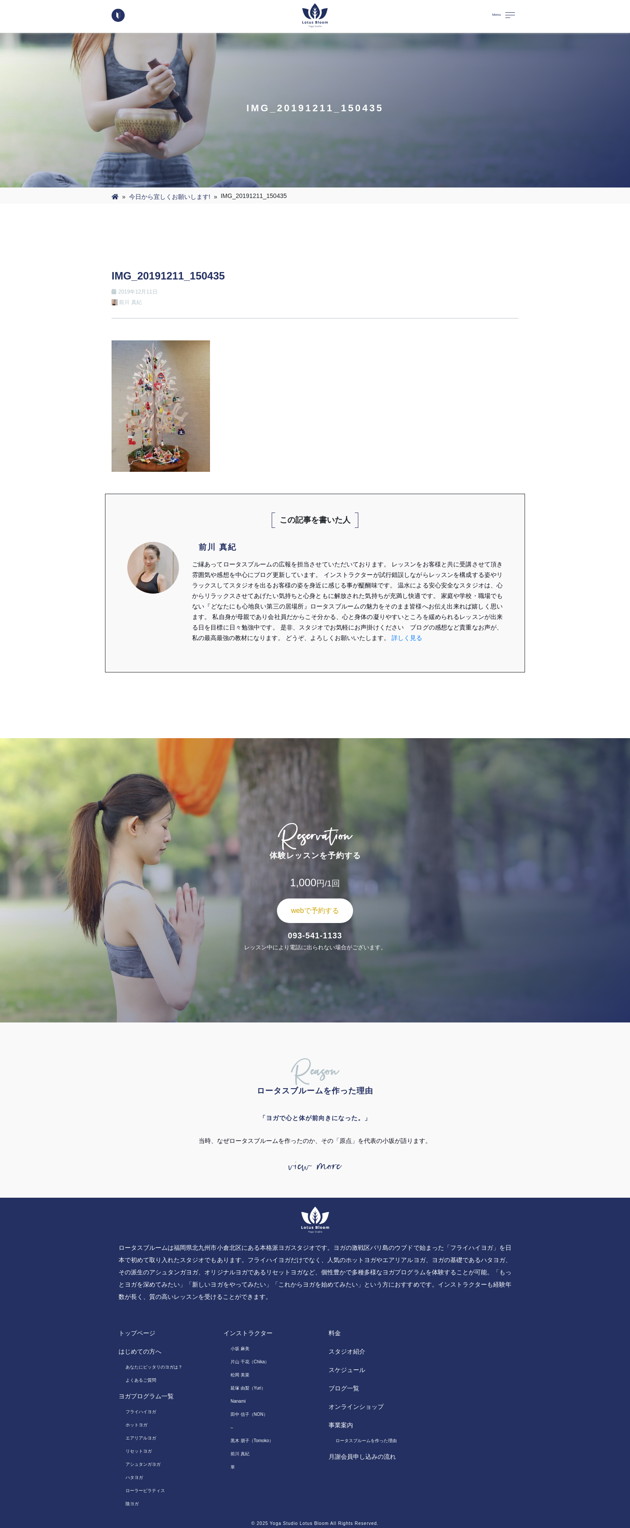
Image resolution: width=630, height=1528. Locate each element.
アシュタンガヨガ (143, 1464)
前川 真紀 (240, 1453)
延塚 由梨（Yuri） (248, 1388)
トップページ (137, 1333)
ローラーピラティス (145, 1490)
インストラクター (248, 1333)
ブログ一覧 (344, 1388)
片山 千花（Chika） (250, 1361)
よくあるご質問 (141, 1380)
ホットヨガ (136, 1424)
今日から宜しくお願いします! (169, 196)
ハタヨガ (134, 1477)
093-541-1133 (315, 935)
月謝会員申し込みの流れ (362, 1456)
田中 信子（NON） (249, 1414)
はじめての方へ (140, 1351)
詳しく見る (407, 637)
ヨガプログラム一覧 (146, 1396)
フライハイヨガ (141, 1411)
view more (315, 1166)
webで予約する (315, 910)
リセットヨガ (139, 1451)
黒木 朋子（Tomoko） (252, 1440)
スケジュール (347, 1369)
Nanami (238, 1401)
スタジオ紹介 (347, 1351)
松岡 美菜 (240, 1374)
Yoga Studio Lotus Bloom (299, 1523)
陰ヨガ (132, 1503)
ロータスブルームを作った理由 (366, 1440)
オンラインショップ (356, 1406)
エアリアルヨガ (141, 1438)
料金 (335, 1333)
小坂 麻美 (240, 1348)
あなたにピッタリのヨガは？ (154, 1367)
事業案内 (341, 1425)
